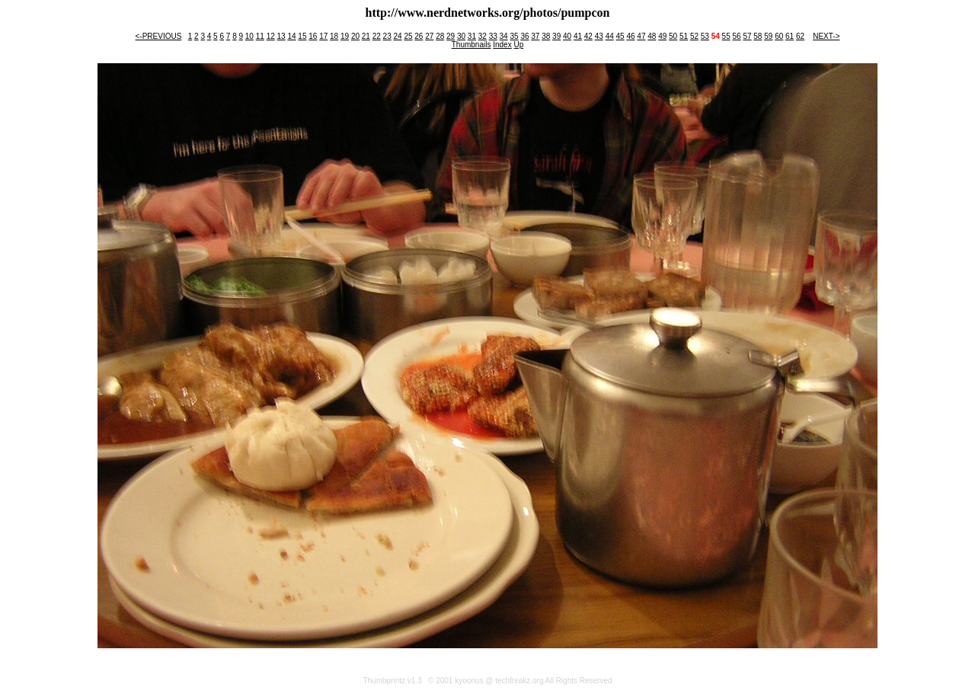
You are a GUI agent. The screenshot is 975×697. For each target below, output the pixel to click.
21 (366, 36)
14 (291, 36)
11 (260, 36)
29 (450, 36)
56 (737, 36)
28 (440, 36)
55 (726, 36)
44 (610, 36)
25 (408, 36)
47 (641, 36)
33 (493, 36)
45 (620, 36)
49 (662, 36)
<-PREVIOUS (159, 36)
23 (387, 36)
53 (705, 36)
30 (461, 36)
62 (800, 36)
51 (683, 36)
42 (588, 36)
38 (546, 36)
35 (514, 36)
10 (249, 36)
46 (630, 36)
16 (312, 36)
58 (757, 36)
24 (398, 36)
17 (323, 36)
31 (472, 36)
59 (768, 36)
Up (518, 44)
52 (694, 36)
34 (504, 36)
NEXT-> (826, 36)
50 (673, 36)
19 (344, 36)
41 (578, 36)
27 (429, 36)
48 (651, 36)
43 (599, 36)
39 (556, 36)
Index (502, 44)
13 (281, 36)
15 (302, 36)
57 (747, 36)
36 (524, 36)
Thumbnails (471, 44)
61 (789, 36)
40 (567, 36)
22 (376, 36)
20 (355, 36)
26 (418, 36)
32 (482, 36)
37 (535, 36)
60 (779, 36)
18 (334, 36)
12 (271, 36)
